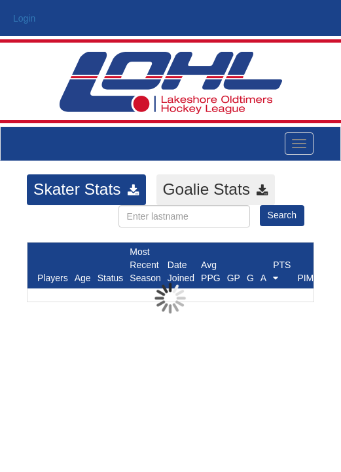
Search (282, 215)
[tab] (86, 189)
